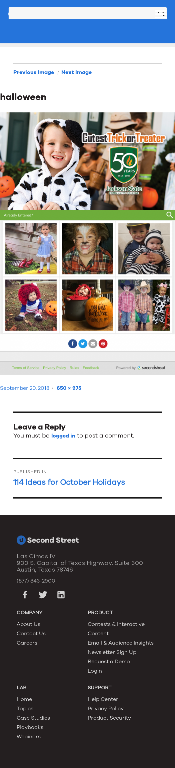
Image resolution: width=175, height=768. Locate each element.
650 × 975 (69, 388)
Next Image (76, 72)
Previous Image (33, 72)
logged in (63, 436)
